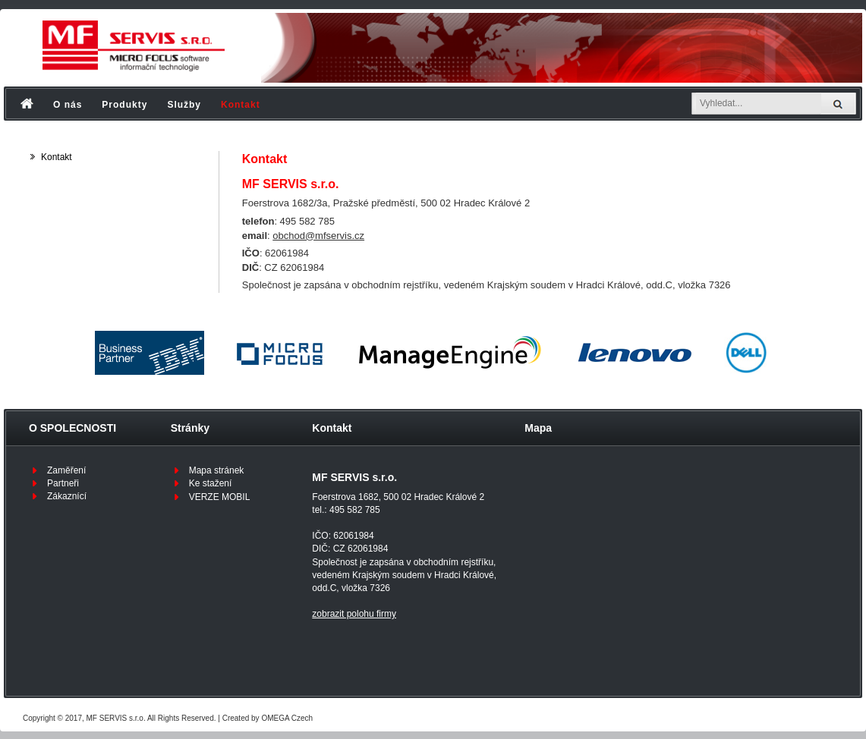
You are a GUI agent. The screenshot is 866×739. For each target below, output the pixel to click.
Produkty (124, 104)
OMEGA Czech (287, 718)
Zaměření (66, 470)
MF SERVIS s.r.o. (116, 718)
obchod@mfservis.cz (318, 235)
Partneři (63, 483)
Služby (184, 104)
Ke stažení (210, 483)
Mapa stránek (216, 470)
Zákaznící (67, 496)
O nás (67, 104)
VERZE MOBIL (219, 497)
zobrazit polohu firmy (354, 613)
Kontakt (240, 104)
